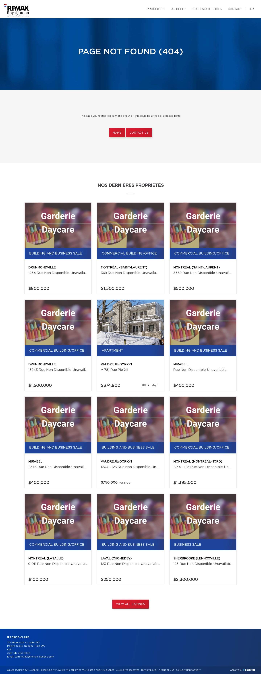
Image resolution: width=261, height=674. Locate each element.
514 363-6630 (21, 653)
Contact (235, 9)
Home (117, 133)
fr (252, 9)
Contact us (139, 133)
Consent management (188, 670)
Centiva (249, 670)
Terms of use (166, 670)
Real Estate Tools (207, 9)
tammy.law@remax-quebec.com (34, 657)
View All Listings (130, 604)
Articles (178, 9)
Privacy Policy (149, 670)
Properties (156, 9)
